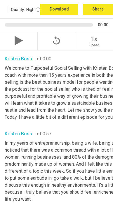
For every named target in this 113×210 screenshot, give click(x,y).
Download (59, 9)
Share (98, 9)
